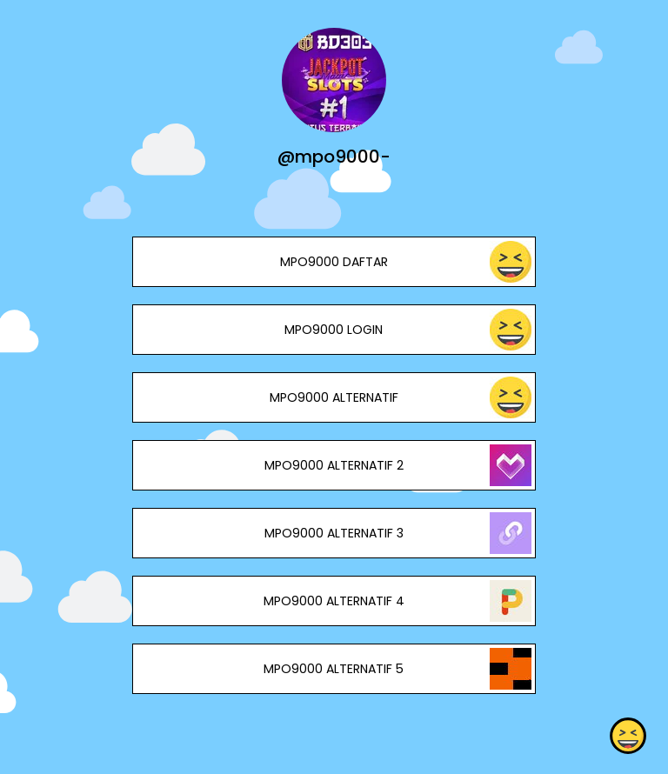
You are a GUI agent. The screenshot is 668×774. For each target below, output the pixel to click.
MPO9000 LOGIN (333, 329)
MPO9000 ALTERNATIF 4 (334, 601)
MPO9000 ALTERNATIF (334, 397)
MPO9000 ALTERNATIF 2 (334, 465)
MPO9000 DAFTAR (334, 261)
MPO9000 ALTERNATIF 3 (334, 533)
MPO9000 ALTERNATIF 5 (334, 668)
